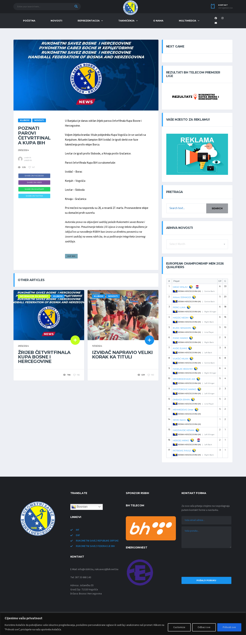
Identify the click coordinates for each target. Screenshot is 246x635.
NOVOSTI (56, 20)
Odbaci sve (204, 627)
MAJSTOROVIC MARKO (184, 389)
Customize (179, 627)
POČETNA (29, 20)
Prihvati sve (229, 627)
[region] (123, 624)
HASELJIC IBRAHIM (183, 369)
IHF (77, 530)
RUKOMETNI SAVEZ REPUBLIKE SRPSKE (97, 541)
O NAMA (158, 20)
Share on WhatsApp (34, 189)
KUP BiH (71, 256)
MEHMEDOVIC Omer (183, 409)
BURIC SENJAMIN (182, 328)
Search (217, 208)
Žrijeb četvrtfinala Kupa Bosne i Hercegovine (44, 357)
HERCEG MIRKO (181, 440)
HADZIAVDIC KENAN (183, 430)
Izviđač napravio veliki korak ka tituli (122, 355)
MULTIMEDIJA (187, 20)
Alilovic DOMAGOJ (182, 297)
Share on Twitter (34, 196)
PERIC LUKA (179, 307)
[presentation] (206, 563)
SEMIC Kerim (179, 420)
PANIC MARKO (180, 338)
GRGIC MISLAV (180, 287)
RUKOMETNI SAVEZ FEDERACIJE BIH (95, 546)
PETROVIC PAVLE (182, 450)
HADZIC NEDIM (180, 317)
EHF (78, 535)
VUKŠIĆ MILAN (180, 358)
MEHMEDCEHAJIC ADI (184, 379)
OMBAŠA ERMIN (181, 399)
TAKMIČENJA (126, 20)
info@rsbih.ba (225, 8)
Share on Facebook (34, 176)
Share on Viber (34, 182)
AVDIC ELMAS (180, 348)
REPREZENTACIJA (89, 20)
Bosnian (79, 507)
